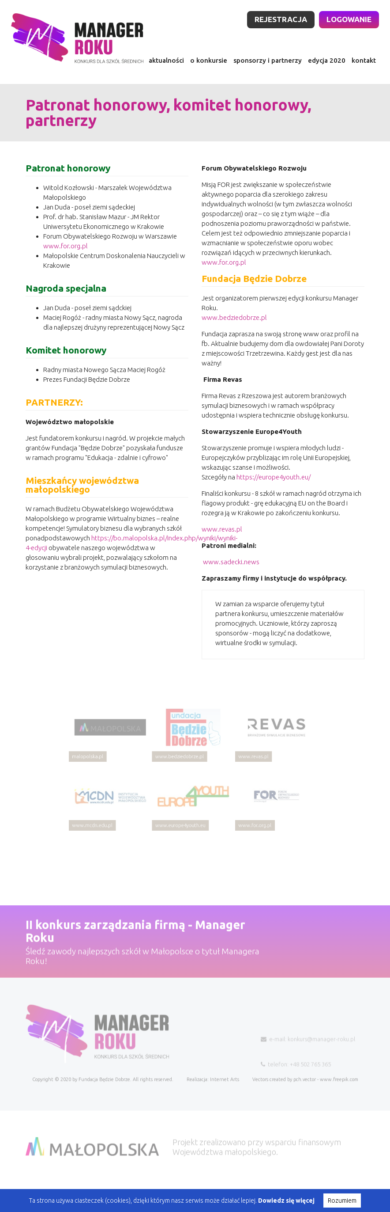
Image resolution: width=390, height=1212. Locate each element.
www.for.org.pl (65, 254)
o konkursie (208, 60)
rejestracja (281, 19)
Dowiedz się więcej (286, 1200)
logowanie (348, 19)
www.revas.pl (222, 537)
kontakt (364, 60)
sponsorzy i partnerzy (267, 60)
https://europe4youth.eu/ (273, 485)
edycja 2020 (326, 60)
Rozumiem (342, 1200)
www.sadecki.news (230, 570)
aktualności (166, 60)
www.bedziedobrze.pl (234, 325)
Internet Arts (224, 1099)
